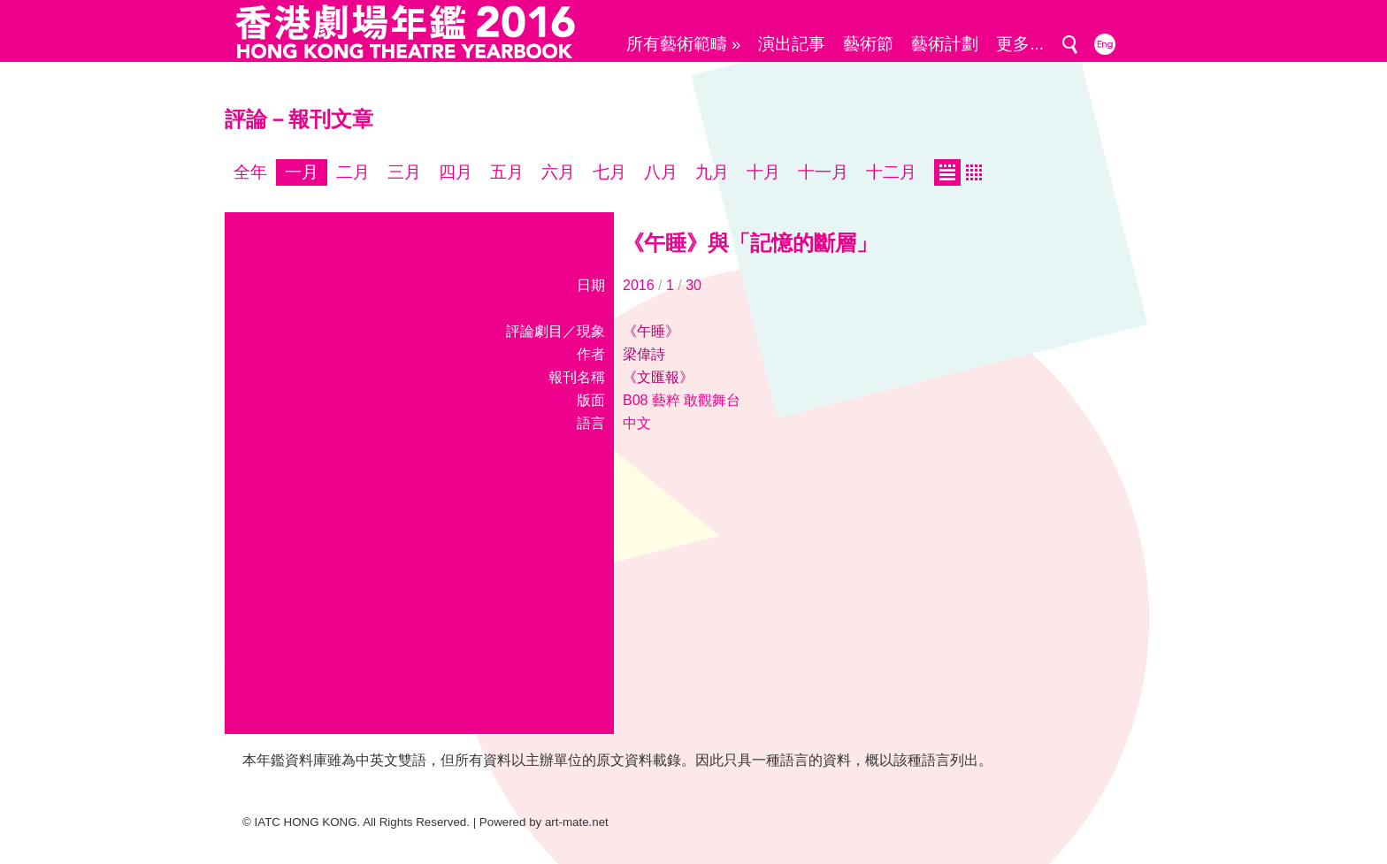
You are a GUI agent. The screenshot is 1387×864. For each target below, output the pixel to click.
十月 (763, 172)
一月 (301, 172)
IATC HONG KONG (306, 822)
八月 (661, 172)
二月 (353, 172)
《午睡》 (651, 331)
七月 (609, 172)
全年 (250, 172)
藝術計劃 (944, 43)
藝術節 (868, 43)
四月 (455, 172)
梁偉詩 (644, 354)
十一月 (823, 172)
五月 (507, 172)
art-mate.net (577, 822)
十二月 (891, 172)
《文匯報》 (658, 377)
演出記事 (791, 43)
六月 (558, 172)
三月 (404, 172)
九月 (712, 172)
